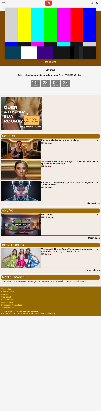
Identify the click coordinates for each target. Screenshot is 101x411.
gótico (83, 281)
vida (14, 281)
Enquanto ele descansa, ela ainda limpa (60, 140)
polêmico (6, 281)
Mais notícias (93, 203)
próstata (45, 281)
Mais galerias (93, 270)
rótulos (22, 281)
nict (53, 281)
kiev (69, 281)
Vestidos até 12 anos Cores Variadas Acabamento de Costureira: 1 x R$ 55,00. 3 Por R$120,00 (67, 250)
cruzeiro (60, 281)
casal (76, 281)
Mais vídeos (94, 238)
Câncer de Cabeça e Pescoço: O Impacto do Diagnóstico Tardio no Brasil (68, 183)
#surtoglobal (34, 281)
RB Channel (46, 214)
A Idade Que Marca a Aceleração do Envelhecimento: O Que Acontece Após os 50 (68, 162)
